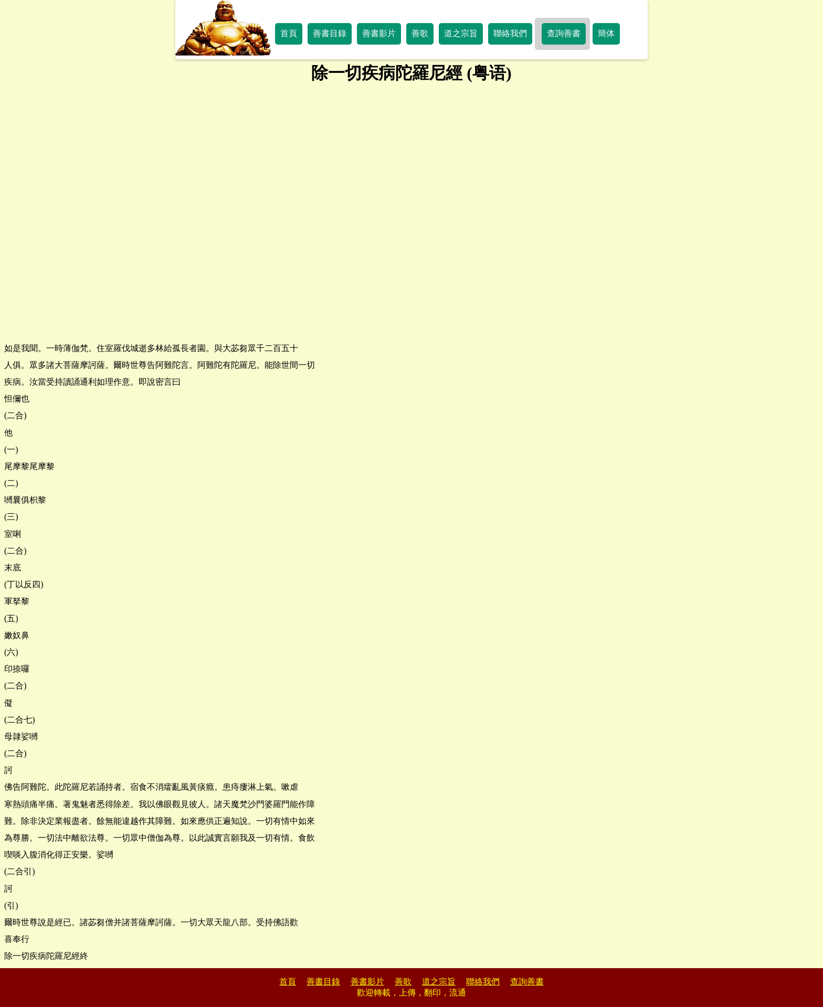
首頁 (288, 33)
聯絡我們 (510, 33)
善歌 (420, 33)
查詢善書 (564, 33)
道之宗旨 (461, 33)
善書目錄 (329, 33)
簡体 (606, 33)
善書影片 (379, 33)
